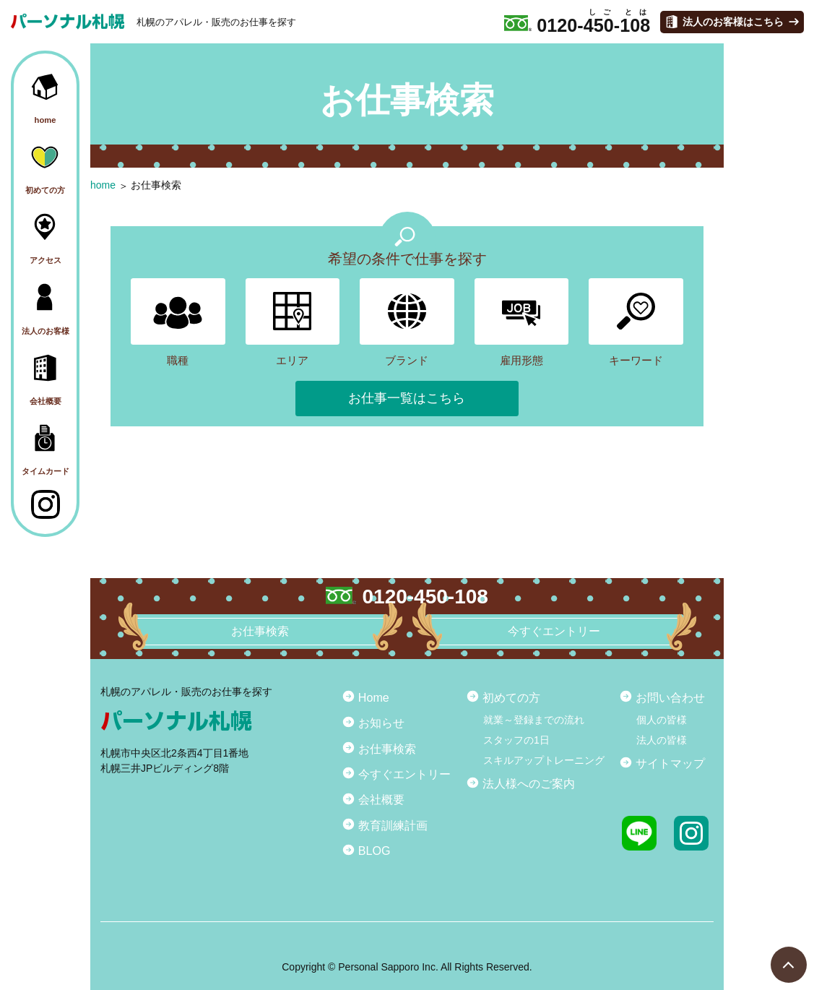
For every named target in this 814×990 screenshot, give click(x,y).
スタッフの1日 (516, 740)
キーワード (636, 322)
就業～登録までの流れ (533, 720)
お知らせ (381, 722)
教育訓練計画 (393, 825)
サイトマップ (670, 763)
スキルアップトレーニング (544, 760)
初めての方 (511, 697)
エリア (293, 322)
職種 (178, 322)
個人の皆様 (661, 720)
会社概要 (381, 799)
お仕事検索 (156, 185)
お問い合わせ (670, 697)
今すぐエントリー (404, 773)
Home (373, 697)
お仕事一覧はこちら (406, 398)
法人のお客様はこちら (733, 21)
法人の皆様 (661, 740)
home (103, 185)
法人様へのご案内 (528, 783)
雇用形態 (522, 322)
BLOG (374, 850)
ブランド (407, 322)
